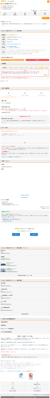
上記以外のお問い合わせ (7, 221)
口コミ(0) (35, 14)
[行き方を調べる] (25, 197)
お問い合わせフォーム (25, 349)
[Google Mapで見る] (25, 195)
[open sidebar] (48, 2)
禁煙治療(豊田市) (4, 322)
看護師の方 (37, 59)
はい (16, 234)
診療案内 (15, 14)
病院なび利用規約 (12, 390)
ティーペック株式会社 (16, 338)
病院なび (3, 1)
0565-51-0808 (9, 41)
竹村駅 (6, 202)
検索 (48, 395)
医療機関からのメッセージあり (46, 18)
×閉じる (45, 74)
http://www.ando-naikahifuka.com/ (13, 44)
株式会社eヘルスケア (27, 338)
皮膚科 (15, 46)
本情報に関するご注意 (6, 112)
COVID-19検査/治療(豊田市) (6, 331)
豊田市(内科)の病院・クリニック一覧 (25, 275)
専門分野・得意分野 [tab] (25, 95)
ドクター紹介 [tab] (8, 95)
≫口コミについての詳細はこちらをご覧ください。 (12, 156)
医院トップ (5, 14)
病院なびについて (37, 388)
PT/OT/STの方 (12, 59)
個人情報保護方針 (37, 390)
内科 (8, 46)
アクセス (44, 14)
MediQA (12, 388)
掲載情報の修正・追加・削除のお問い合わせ (11, 219)
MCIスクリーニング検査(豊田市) (7, 328)
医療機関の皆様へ (37, 384)
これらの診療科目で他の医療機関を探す (14, 47)
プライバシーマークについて (21, 378)
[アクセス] (20, 37)
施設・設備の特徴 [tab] (41, 95)
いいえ (34, 234)
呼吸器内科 (11, 46)
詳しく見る (44, 110)
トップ (12, 384)
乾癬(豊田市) (3, 325)
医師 (25, 14)
